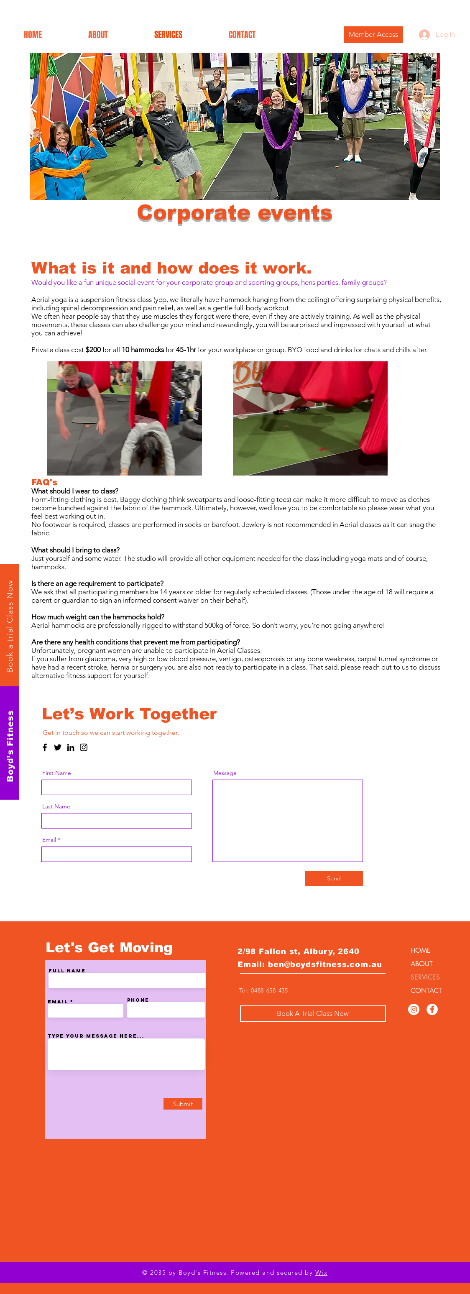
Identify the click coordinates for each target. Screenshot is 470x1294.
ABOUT (422, 963)
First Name (56, 773)
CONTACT (426, 990)
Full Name (67, 971)
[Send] (334, 878)
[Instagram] (84, 747)
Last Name (56, 806)
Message (225, 773)
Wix (321, 1272)
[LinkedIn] (71, 747)
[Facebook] (45, 747)
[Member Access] (373, 34)
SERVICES (425, 977)
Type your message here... (96, 1036)
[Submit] (182, 1104)
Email (49, 840)
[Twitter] (58, 747)
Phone (138, 1000)
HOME (421, 950)
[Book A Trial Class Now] (313, 1013)
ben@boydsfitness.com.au (325, 964)
